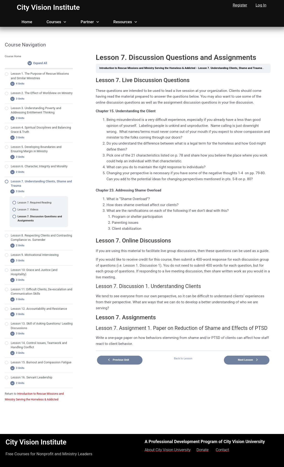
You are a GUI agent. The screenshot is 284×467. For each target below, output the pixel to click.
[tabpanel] (183, 212)
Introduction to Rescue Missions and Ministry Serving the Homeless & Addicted (147, 68)
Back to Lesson (183, 358)
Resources (125, 22)
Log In (261, 5)
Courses (56, 22)
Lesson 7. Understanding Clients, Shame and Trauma (230, 68)
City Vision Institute (48, 7)
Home (27, 22)
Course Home (13, 56)
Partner (90, 22)
